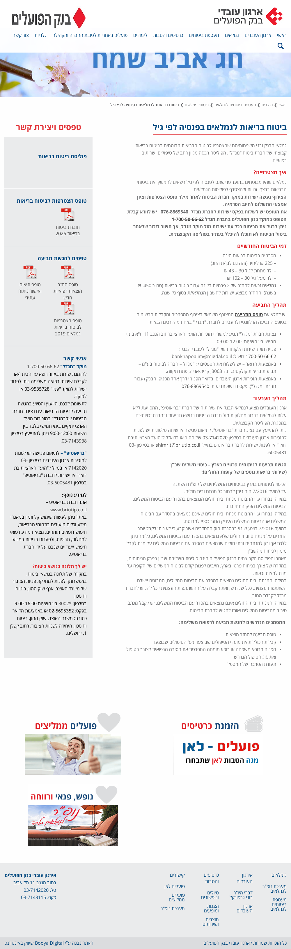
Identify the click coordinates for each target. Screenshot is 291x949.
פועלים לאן (174, 886)
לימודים (140, 35)
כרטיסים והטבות (168, 35)
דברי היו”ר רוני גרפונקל (241, 895)
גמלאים (232, 35)
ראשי (282, 35)
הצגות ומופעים (211, 908)
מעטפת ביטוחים (204, 35)
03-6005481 (60, 483)
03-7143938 (74, 441)
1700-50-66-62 (261, 357)
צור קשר (21, 35)
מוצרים (267, 105)
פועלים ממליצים (177, 897)
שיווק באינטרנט (19, 943)
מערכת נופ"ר (173, 908)
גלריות (41, 35)
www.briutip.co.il (68, 510)
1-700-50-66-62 (188, 219)
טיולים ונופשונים (210, 895)
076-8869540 (195, 386)
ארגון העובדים (258, 35)
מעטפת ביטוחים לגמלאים (235, 105)
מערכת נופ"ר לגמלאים (274, 889)
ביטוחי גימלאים (197, 105)
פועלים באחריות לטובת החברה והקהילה (89, 35)
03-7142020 (215, 438)
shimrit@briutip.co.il (178, 445)
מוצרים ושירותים (211, 922)
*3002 (65, 604)
